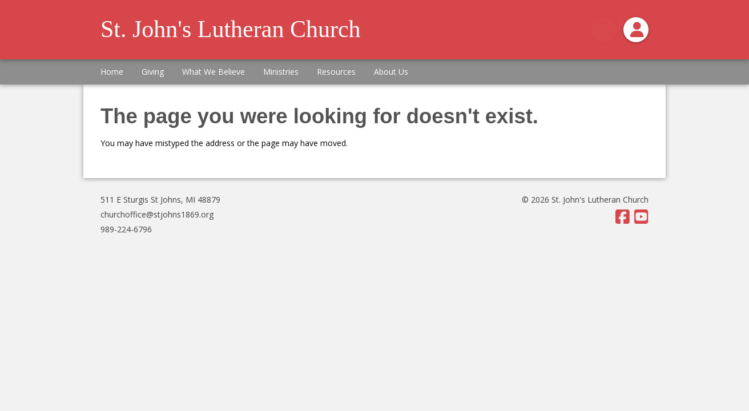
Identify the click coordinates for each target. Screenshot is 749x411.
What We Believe (213, 71)
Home (111, 71)
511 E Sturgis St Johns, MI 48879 (160, 199)
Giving (153, 71)
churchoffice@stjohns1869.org (157, 214)
